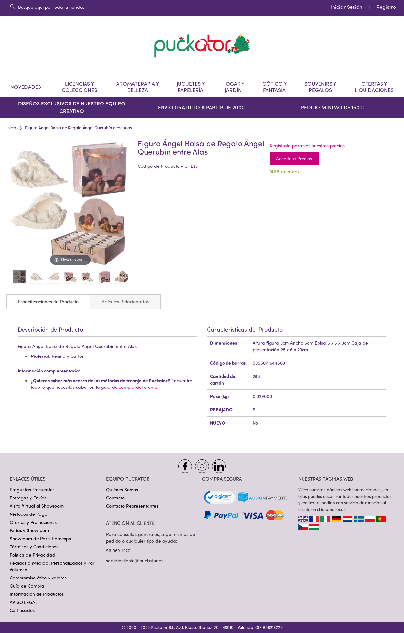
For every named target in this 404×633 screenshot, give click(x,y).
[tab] (48, 301)
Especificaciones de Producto (48, 301)
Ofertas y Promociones (33, 522)
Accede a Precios (294, 158)
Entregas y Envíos (28, 497)
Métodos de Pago (28, 514)
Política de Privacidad (32, 555)
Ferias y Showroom (29, 530)
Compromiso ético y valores (38, 577)
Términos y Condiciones (34, 546)
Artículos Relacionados (125, 301)
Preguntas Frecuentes (32, 489)
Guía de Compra (27, 586)
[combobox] (65, 7)
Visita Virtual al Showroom (37, 506)
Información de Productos (37, 594)
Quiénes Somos (122, 489)
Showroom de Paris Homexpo (40, 538)
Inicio (11, 127)
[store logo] (202, 46)
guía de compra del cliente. (130, 387)
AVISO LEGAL (24, 602)
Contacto (115, 497)
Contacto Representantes (132, 506)
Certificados (22, 610)
